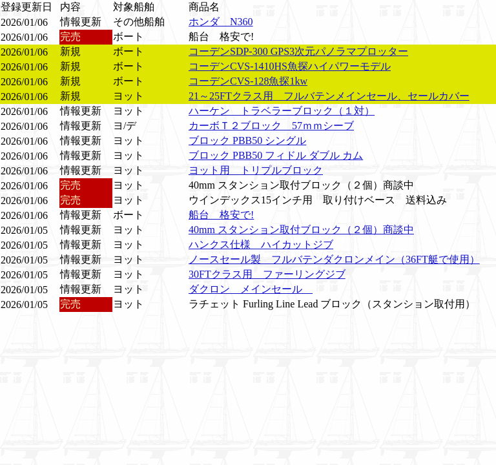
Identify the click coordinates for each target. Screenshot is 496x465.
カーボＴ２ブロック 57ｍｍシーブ (271, 125)
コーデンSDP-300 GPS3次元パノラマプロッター (298, 51)
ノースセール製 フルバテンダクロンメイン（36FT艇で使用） (334, 259)
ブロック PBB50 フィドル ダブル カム (276, 155)
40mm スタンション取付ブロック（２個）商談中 (301, 229)
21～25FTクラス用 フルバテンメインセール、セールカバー (329, 95)
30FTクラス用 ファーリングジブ (267, 274)
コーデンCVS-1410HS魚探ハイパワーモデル (290, 66)
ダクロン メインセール (251, 289)
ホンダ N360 (221, 21)
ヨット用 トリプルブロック (256, 170)
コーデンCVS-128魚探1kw (248, 81)
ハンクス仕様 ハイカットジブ (261, 244)
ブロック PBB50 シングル (247, 140)
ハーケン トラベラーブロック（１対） (282, 110)
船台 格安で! (221, 214)
